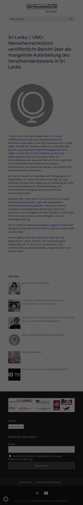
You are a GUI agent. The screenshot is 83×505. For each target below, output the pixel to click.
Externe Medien (67, 256)
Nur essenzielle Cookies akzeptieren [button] (41, 287)
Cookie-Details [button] (31, 304)
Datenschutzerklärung (14, 245)
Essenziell (10, 256)
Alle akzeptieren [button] (41, 268)
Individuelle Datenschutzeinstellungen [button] (41, 296)
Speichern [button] (41, 277)
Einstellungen (9, 248)
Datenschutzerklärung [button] (49, 304)
